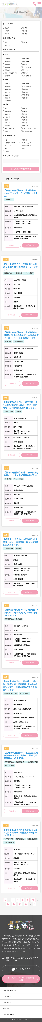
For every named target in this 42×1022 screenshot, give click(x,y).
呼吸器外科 (7, 86)
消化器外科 (25, 83)
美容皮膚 (24, 125)
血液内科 (24, 70)
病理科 (24, 123)
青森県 (6, 28)
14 (20, 904)
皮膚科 (24, 108)
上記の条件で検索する (21, 169)
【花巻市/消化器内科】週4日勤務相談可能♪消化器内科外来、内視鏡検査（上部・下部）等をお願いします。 (21, 335)
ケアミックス (26, 143)
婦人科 (24, 117)
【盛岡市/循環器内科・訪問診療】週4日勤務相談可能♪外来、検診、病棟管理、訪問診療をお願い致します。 (20, 405)
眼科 (5, 108)
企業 (23, 148)
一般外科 (6, 83)
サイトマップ (8, 1002)
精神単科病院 (26, 145)
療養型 (24, 140)
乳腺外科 (6, 92)
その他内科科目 (26, 76)
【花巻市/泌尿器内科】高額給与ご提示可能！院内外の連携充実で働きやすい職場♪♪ (20, 833)
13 (14, 904)
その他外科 (7, 100)
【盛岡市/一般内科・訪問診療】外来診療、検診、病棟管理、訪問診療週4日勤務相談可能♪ (20, 542)
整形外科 (24, 89)
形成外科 (6, 95)
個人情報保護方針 (9, 990)
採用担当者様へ (8, 1015)
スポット (6, 45)
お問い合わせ (30, 245)
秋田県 (24, 31)
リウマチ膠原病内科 (10, 73)
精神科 (24, 111)
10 (33, 900)
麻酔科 (6, 120)
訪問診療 (6, 125)
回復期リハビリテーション (12, 143)
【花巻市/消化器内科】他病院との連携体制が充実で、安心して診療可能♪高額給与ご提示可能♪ (21, 755)
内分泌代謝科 (26, 67)
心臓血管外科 (26, 86)
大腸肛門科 (25, 95)
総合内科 (6, 76)
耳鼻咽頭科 (7, 111)
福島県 (24, 34)
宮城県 (6, 31)
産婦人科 (6, 117)
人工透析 (6, 131)
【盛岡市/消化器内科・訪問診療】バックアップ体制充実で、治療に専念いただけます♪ (21, 613)
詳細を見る (12, 245)
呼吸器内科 (7, 61)
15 (26, 904)
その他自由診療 (26, 131)
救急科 (24, 120)
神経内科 (24, 64)
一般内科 (6, 59)
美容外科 (6, 98)
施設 (5, 148)
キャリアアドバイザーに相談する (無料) (22, 979)
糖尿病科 (6, 70)
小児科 (24, 114)
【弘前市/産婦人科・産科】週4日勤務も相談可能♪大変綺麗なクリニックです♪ (20, 267)
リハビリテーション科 (28, 128)
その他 (6, 151)
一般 (5, 140)
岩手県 (24, 28)
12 (8, 904)
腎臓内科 (6, 64)
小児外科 (24, 98)
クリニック (7, 145)
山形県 (6, 34)
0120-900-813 (23, 969)
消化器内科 (25, 59)
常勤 (5, 42)
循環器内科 (25, 61)
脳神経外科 (7, 89)
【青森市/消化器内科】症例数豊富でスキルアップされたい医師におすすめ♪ (21, 193)
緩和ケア (6, 123)
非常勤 (24, 42)
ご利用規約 (7, 996)
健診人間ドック (8, 128)
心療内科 (24, 73)
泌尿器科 (24, 92)
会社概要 (6, 1008)
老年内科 (6, 67)
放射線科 (6, 114)
